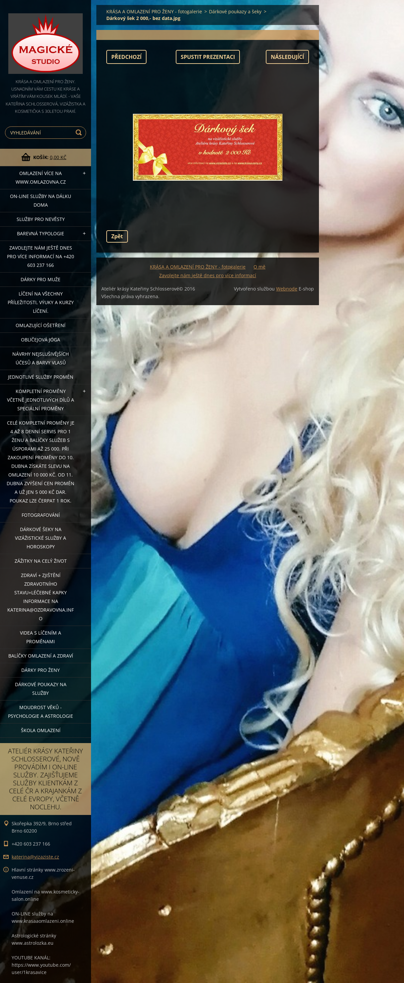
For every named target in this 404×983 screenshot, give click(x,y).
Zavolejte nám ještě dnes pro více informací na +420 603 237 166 (40, 256)
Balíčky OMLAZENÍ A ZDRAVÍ (40, 656)
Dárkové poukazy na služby (40, 688)
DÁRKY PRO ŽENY (40, 670)
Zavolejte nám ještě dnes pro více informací (207, 275)
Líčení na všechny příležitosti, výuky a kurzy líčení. (41, 302)
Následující (287, 57)
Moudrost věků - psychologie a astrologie (40, 711)
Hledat (79, 132)
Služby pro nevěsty (41, 219)
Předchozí (126, 57)
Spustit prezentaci (208, 57)
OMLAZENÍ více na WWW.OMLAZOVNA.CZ (41, 177)
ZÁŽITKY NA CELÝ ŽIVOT (41, 561)
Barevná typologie (40, 233)
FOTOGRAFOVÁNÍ (41, 515)
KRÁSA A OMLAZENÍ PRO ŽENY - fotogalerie (154, 11)
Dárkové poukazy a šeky (235, 11)
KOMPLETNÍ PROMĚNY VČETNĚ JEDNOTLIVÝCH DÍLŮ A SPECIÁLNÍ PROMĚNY (40, 400)
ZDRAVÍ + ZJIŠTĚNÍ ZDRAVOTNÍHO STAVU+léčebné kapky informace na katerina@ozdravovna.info (40, 597)
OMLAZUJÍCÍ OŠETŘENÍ (40, 325)
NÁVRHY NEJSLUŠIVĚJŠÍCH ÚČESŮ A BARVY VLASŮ (40, 358)
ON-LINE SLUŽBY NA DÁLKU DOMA (40, 200)
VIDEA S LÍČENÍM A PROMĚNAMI (40, 637)
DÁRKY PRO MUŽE (40, 279)
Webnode (286, 289)
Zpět (117, 236)
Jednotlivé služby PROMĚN (40, 377)
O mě (259, 267)
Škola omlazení (40, 730)
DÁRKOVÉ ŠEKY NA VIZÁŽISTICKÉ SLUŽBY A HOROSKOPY (40, 538)
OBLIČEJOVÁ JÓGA (40, 339)
